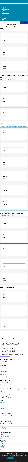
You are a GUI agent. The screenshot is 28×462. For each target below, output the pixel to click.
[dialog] (14, 457)
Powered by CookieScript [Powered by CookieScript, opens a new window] (14, 461)
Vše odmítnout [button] (17, 458)
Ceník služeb (3, 22)
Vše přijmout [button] (10, 458)
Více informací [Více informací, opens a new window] (15, 456)
